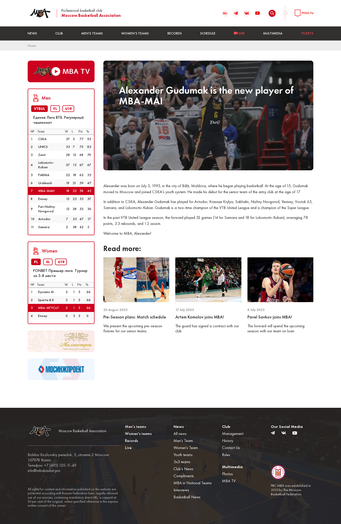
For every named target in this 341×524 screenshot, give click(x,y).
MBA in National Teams (193, 483)
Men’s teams (92, 33)
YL (55, 108)
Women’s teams (135, 33)
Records (174, 33)
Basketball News (187, 497)
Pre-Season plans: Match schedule (134, 317)
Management (232, 433)
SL (48, 262)
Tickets (307, 33)
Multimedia (272, 33)
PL (36, 262)
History (227, 440)
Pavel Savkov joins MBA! (269, 317)
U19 (68, 108)
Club (59, 33)
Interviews (181, 490)
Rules (226, 454)
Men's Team (183, 440)
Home (32, 45)
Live (128, 447)
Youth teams (183, 454)
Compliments (184, 475)
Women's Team (186, 447)
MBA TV (229, 480)
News (32, 33)
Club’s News (183, 468)
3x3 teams (182, 461)
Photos (227, 473)
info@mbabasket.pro (44, 470)
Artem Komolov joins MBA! (199, 317)
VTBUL (39, 108)
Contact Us (231, 447)
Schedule (208, 33)
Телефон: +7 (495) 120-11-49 (52, 465)
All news (180, 433)
